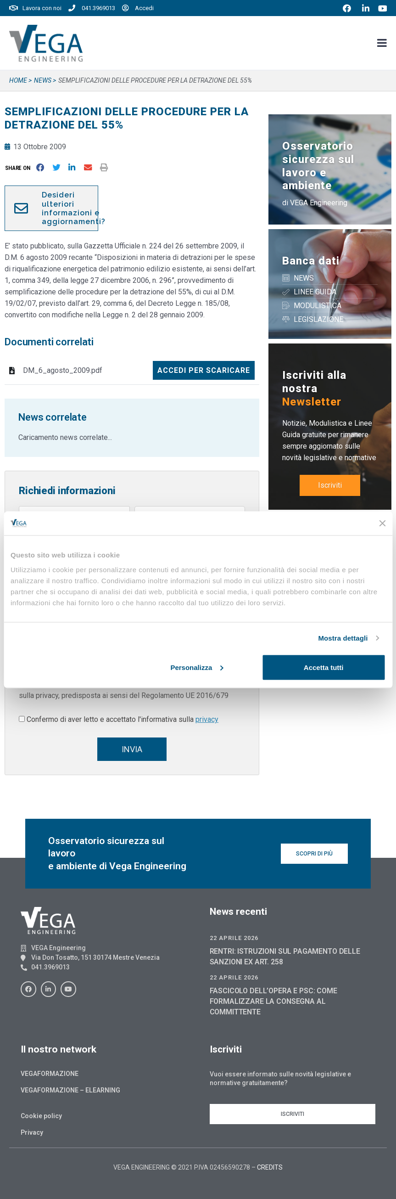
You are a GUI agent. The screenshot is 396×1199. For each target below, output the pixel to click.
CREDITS (270, 1167)
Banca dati (311, 260)
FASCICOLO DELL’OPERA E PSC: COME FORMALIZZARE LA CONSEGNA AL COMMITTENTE (273, 1001)
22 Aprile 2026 (234, 937)
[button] (19, 168)
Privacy (32, 1132)
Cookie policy (41, 1116)
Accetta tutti (324, 667)
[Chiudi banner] (382, 523)
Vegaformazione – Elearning (70, 1090)
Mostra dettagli (343, 638)
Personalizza (196, 667)
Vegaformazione (49, 1073)
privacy (206, 719)
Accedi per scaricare (203, 370)
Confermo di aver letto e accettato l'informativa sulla (122, 719)
